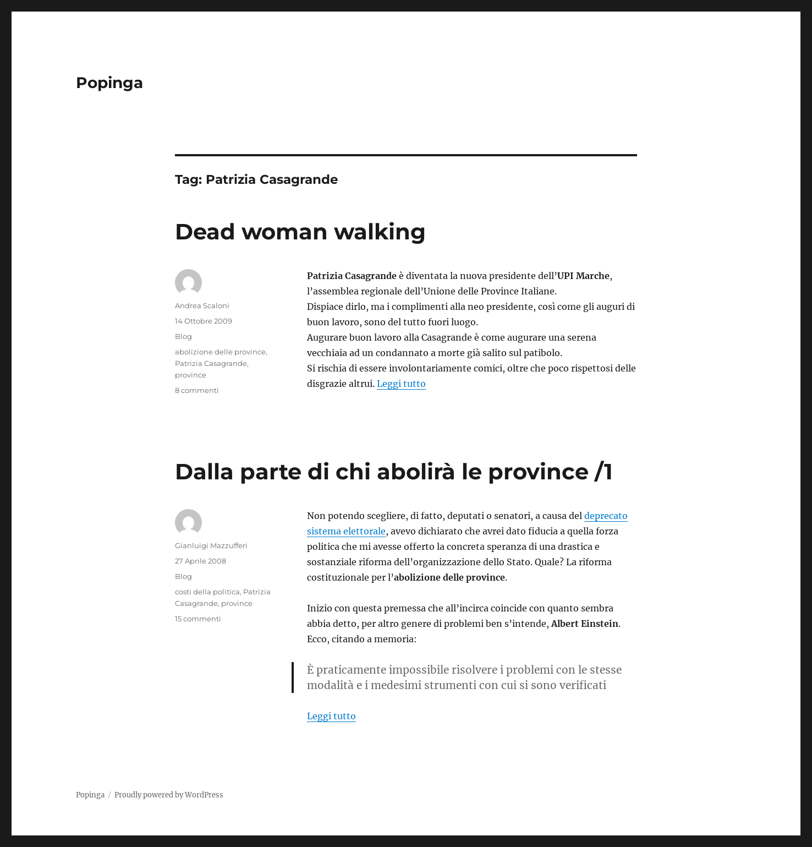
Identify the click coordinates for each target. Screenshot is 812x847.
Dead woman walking (300, 231)
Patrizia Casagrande (211, 363)
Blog (183, 336)
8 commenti (197, 390)
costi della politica (207, 591)
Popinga (109, 82)
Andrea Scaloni (202, 305)
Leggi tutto (401, 383)
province (190, 374)
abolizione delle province (220, 351)
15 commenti (198, 618)
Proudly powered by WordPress (168, 795)
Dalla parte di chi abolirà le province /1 (394, 471)
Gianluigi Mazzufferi (211, 545)
